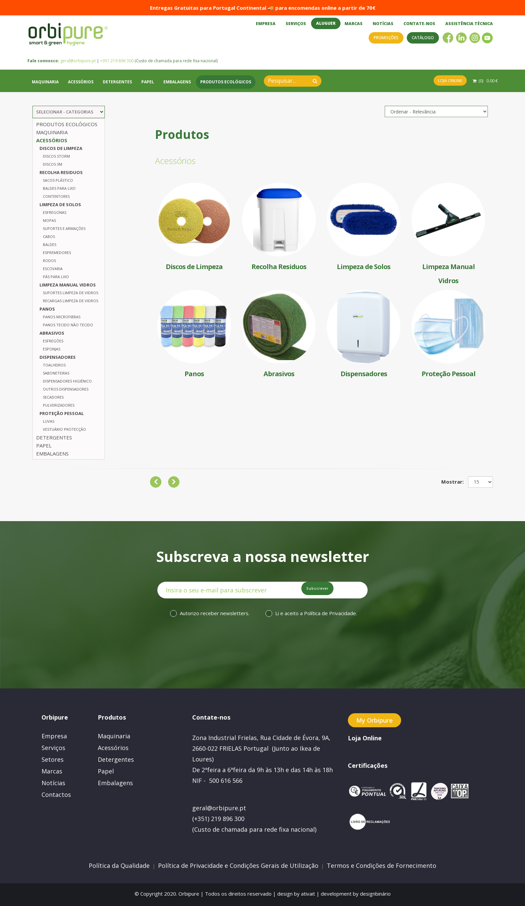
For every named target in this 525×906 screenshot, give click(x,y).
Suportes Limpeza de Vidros (70, 292)
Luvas (48, 421)
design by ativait (296, 893)
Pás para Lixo (56, 276)
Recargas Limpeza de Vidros (70, 300)
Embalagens (177, 89)
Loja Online (450, 87)
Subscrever (335, 592)
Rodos (49, 260)
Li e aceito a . (316, 615)
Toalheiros (54, 364)
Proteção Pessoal (62, 413)
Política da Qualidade (119, 865)
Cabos (49, 236)
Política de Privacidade (330, 615)
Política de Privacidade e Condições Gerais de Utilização (238, 865)
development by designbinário (356, 893)
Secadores (53, 397)
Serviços (296, 23)
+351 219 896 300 (117, 68)
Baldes (49, 244)
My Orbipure (374, 720)
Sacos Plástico (58, 180)
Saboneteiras (56, 373)
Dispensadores (58, 357)
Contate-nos (419, 23)
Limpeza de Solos (60, 204)
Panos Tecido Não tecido (68, 324)
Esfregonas (54, 212)
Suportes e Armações (64, 228)
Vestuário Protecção (64, 429)
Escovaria (53, 268)
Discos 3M (52, 164)
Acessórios (80, 89)
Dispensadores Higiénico (67, 381)
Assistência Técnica (469, 23)
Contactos (56, 795)
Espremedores (57, 252)
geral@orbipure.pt (78, 68)
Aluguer (325, 23)
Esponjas (51, 348)
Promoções (386, 37)
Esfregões (53, 340)
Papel (147, 89)
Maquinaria (45, 89)
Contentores (56, 196)
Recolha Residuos (61, 172)
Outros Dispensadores (65, 389)
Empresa (266, 23)
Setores (53, 759)
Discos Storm (56, 156)
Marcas (354, 23)
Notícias (383, 23)
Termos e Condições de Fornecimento (381, 865)
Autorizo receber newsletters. (214, 615)
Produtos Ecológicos (225, 89)
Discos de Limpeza (61, 148)
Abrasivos (52, 333)
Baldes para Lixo (59, 188)
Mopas (49, 220)
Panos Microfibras (61, 316)
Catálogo (423, 37)
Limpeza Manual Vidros (68, 285)
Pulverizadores (58, 405)
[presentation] (255, 652)
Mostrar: (452, 481)
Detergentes (117, 89)
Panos (47, 309)
